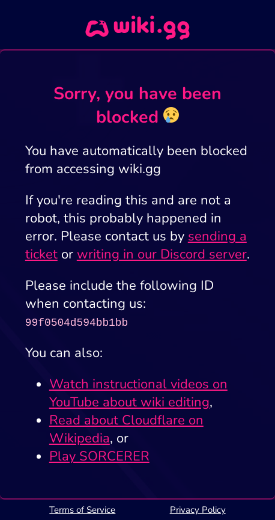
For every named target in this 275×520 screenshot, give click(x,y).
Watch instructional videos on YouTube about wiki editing (138, 393)
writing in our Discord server (162, 254)
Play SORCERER (99, 456)
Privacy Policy (198, 510)
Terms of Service (82, 510)
